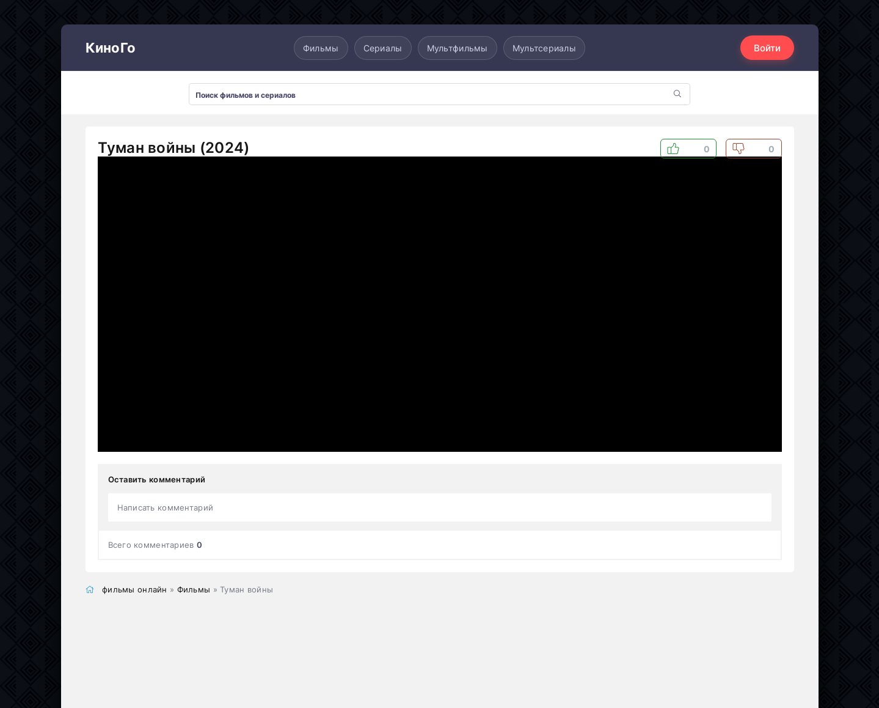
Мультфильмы (457, 48)
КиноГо (111, 48)
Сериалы (383, 48)
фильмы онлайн (134, 589)
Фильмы (321, 48)
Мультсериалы (544, 48)
